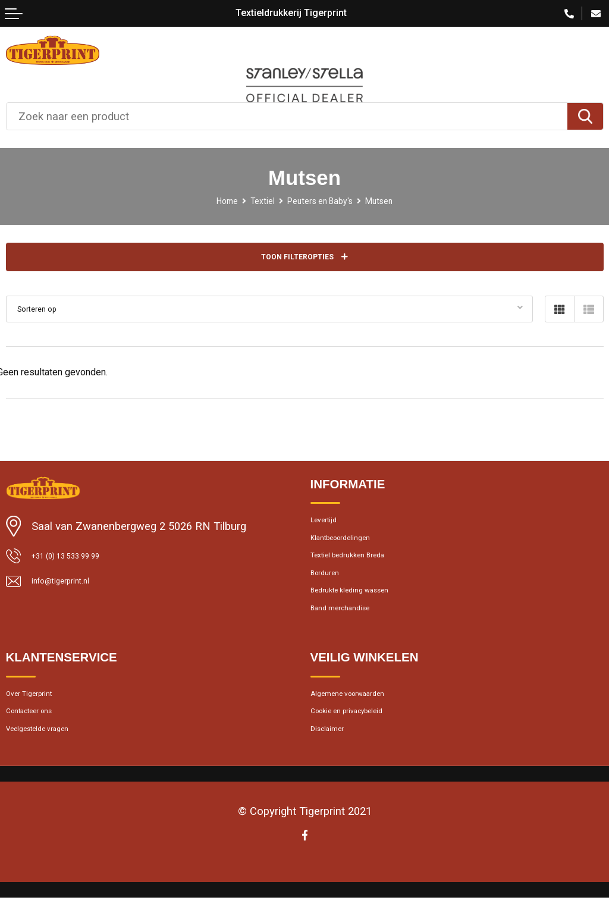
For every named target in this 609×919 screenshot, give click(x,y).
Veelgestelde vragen (52, 767)
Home (212, 200)
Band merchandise (352, 633)
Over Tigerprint (39, 723)
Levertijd (330, 522)
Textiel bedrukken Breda (364, 567)
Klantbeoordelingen (353, 545)
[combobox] (287, 116)
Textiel (254, 200)
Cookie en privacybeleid (363, 745)
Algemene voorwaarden (363, 723)
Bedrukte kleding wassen (366, 611)
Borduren (331, 589)
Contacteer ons (40, 745)
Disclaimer (334, 767)
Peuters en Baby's (323, 200)
